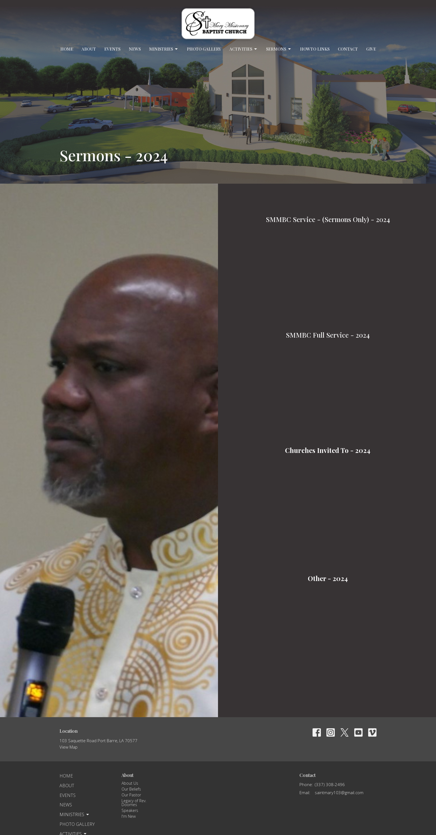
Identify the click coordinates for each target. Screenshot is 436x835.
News (135, 49)
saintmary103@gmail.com (339, 792)
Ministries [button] (75, 814)
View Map (69, 747)
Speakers (130, 810)
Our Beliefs (131, 789)
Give (371, 49)
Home (66, 49)
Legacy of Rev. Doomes (134, 802)
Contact (348, 49)
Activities (243, 49)
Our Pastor (131, 794)
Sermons (279, 49)
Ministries (164, 49)
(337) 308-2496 (330, 784)
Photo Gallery (204, 49)
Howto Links (315, 49)
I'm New (129, 816)
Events (112, 49)
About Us (130, 783)
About (88, 49)
